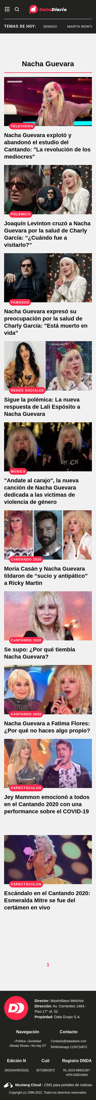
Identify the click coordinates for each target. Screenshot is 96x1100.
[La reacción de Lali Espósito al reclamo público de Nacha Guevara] (48, 365)
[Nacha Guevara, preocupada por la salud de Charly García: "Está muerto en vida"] (48, 277)
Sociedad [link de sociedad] (34, 1041)
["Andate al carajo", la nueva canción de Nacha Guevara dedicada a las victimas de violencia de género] (48, 446)
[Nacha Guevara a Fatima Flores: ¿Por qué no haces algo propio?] (48, 689)
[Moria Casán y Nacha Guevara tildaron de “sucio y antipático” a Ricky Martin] (48, 534)
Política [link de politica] (20, 1041)
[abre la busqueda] (16, 9)
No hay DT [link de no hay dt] (38, 1046)
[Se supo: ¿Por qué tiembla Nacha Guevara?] (48, 615)
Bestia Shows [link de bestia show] (19, 1046)
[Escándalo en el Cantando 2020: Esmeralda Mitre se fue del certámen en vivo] (48, 859)
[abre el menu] (7, 9)
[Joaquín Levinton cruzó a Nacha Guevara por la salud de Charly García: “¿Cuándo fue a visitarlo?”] (48, 189)
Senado (55, 26)
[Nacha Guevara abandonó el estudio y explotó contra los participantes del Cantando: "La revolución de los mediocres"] (48, 101)
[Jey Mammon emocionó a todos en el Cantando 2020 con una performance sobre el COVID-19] (48, 763)
